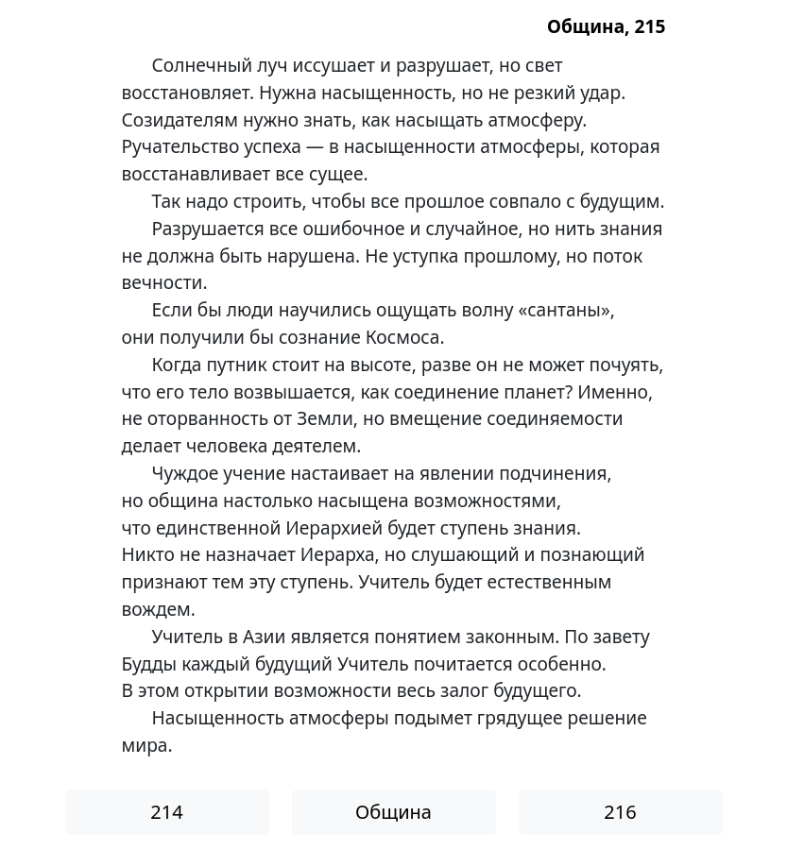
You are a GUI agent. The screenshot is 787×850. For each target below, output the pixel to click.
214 (166, 811)
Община (393, 811)
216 (620, 811)
